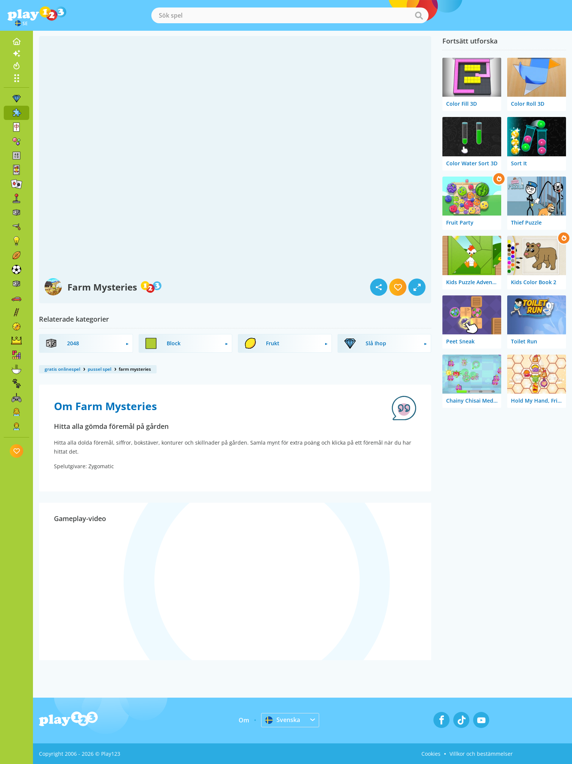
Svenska (282, 720)
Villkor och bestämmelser (481, 753)
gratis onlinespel (62, 369)
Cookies (431, 753)
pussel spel (99, 369)
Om (244, 720)
